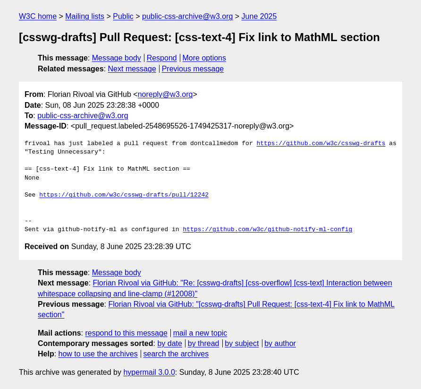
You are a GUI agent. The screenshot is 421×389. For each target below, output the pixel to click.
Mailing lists (84, 16)
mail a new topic (200, 333)
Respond (162, 58)
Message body (116, 58)
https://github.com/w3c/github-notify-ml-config (267, 229)
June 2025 (259, 16)
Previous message (193, 69)
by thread (203, 343)
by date (169, 343)
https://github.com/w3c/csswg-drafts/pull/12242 (124, 195)
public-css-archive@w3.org (187, 16)
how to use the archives (98, 354)
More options (205, 58)
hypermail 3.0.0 (149, 372)
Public (123, 16)
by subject (242, 343)
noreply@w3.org (165, 94)
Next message (132, 69)
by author (280, 343)
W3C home (38, 16)
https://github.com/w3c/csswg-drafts (320, 143)
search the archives (176, 354)
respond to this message (126, 333)
